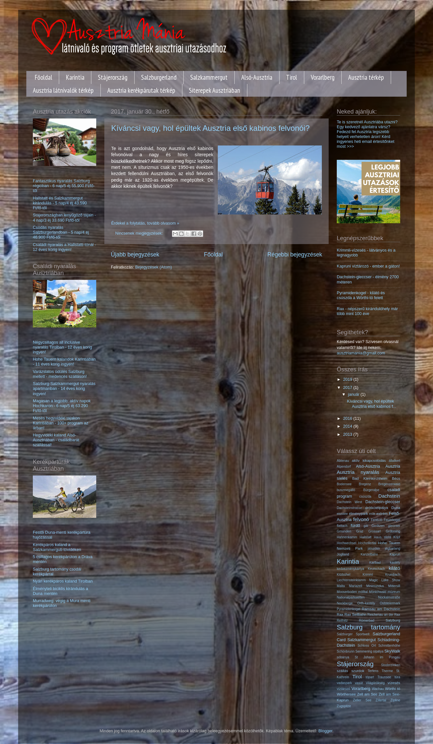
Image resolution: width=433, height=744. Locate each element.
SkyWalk (392, 651)
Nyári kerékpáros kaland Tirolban (63, 581)
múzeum (393, 592)
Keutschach (376, 569)
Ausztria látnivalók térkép (63, 90)
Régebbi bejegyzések (294, 254)
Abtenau (343, 460)
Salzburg (393, 620)
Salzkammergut (209, 77)
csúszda (365, 496)
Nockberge (345, 603)
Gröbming (393, 531)
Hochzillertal (367, 543)
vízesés (394, 683)
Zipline (395, 700)
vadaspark (344, 683)
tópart (370, 677)
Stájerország (112, 77)
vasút (359, 683)
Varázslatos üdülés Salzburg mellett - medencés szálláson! (60, 374)
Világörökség (375, 683)
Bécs (396, 478)
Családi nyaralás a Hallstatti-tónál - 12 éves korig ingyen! (64, 247)
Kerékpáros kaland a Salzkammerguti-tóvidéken (57, 547)
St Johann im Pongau (377, 657)
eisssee (342, 514)
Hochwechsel (346, 543)
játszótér (374, 548)
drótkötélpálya (376, 508)
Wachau (378, 689)
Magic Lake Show (384, 580)
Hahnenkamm (347, 537)
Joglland (343, 554)
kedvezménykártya (350, 569)
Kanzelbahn (369, 554)
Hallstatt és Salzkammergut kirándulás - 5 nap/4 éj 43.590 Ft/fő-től (60, 203)
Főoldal (43, 77)
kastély (395, 562)
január (354, 394)
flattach (342, 526)
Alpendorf (344, 466)
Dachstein (389, 496)
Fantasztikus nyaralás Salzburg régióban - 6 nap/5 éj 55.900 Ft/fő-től (64, 186)
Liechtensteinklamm (351, 580)
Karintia (75, 77)
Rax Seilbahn (355, 614)
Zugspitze (344, 706)
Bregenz (365, 484)
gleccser (394, 526)
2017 (348, 387)
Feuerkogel (392, 520)
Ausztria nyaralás (358, 472)
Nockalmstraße (389, 597)
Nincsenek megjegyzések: (139, 233)
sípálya (378, 651)
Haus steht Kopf (387, 537)
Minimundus (375, 586)
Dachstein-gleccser (382, 502)
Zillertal (381, 700)
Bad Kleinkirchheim (369, 478)
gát (366, 526)
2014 (348, 426)
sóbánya (343, 657)
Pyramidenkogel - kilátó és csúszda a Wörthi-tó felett (361, 295)
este (372, 514)
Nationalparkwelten (351, 597)
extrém (382, 514)
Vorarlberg (323, 77)
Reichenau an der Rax (383, 614)
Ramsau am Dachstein (381, 609)
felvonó (361, 519)
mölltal (363, 592)
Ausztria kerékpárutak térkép (141, 90)
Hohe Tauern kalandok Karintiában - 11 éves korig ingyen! (64, 361)
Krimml (368, 574)
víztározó (343, 689)
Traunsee (384, 677)
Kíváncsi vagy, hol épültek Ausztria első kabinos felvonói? (210, 128)
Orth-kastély (366, 603)
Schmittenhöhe (389, 645)
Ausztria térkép (366, 77)
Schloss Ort (367, 645)
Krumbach (392, 574)
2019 (348, 379)
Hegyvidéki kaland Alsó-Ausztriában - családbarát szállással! (56, 440)
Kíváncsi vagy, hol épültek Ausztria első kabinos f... (371, 403)
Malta (341, 586)
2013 (348, 434)
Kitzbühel (343, 574)
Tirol (291, 77)
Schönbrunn (345, 651)
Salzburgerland (159, 77)
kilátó (394, 568)
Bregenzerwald (389, 484)
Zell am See (367, 694)
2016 (348, 418)
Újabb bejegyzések (135, 254)
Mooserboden (347, 592)
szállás (342, 671)
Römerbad (366, 620)
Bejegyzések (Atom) (153, 267)
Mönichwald (377, 592)
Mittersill (394, 586)
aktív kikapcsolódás (369, 460)
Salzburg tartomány (368, 627)
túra (397, 677)
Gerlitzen (378, 526)
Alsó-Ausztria (256, 77)
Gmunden (344, 531)
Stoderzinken (390, 665)
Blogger (326, 731)
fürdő (355, 525)
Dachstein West (349, 502)
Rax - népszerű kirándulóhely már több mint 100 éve (367, 311)
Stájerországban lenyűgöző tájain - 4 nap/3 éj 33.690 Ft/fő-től (64, 217)
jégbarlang (392, 548)
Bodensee (344, 484)
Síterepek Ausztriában (214, 90)
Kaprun (394, 554)
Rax (340, 614)
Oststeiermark (390, 603)
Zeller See (362, 700)
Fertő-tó (376, 520)
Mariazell (355, 586)
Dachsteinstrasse (349, 508)
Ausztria (393, 466)
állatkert (394, 460)
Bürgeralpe (371, 490)
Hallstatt (365, 537)
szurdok (357, 671)
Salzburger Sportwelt (353, 634)
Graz (359, 531)
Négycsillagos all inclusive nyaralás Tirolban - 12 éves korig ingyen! (62, 347)
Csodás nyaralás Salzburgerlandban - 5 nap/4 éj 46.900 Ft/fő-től (61, 232)
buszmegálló (346, 490)
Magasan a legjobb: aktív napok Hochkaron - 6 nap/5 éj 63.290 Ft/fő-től (62, 406)
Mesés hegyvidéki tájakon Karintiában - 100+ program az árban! (60, 423)
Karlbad (375, 562)
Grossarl (374, 531)
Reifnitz (342, 620)
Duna (395, 508)
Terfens (373, 671)
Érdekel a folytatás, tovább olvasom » (145, 223)
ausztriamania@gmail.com (361, 353)
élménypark (358, 514)
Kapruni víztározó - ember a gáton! (368, 266)
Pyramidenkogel (348, 609)
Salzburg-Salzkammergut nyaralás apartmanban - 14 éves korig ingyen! (64, 388)
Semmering (363, 651)
